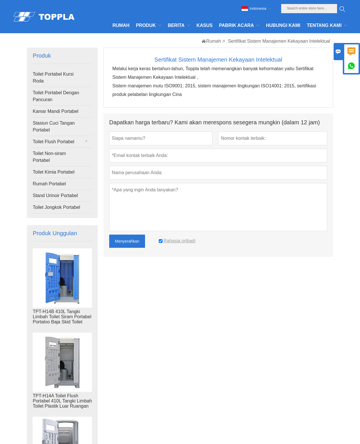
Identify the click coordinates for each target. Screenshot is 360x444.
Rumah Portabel (49, 183)
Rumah (213, 41)
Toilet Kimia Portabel (54, 172)
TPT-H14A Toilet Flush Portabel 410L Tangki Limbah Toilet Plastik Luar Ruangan (62, 400)
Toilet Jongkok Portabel (56, 207)
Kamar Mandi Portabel (55, 111)
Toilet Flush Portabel (53, 141)
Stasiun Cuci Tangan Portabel (54, 126)
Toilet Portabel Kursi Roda (53, 77)
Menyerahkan (127, 241)
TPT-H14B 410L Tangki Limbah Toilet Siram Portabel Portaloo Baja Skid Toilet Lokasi (62, 319)
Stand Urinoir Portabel (55, 195)
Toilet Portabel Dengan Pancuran (56, 96)
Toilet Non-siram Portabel (49, 157)
